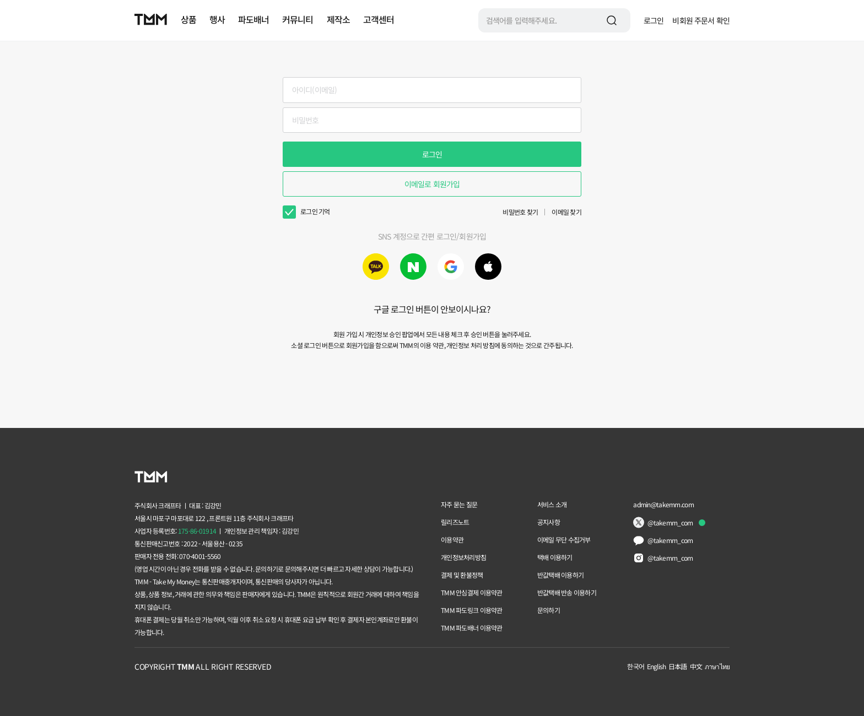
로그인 (653, 20)
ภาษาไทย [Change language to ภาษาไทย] (717, 666)
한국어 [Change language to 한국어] (635, 666)
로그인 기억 (315, 211)
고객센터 (378, 19)
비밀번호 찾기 (520, 211)
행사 (217, 19)
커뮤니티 (297, 19)
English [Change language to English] (656, 666)
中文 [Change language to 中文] (696, 666)
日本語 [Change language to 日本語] (677, 666)
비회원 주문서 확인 (701, 20)
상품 (188, 19)
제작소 (338, 19)
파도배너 (253, 19)
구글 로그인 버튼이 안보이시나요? (432, 309)
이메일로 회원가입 (432, 183)
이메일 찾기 (566, 211)
